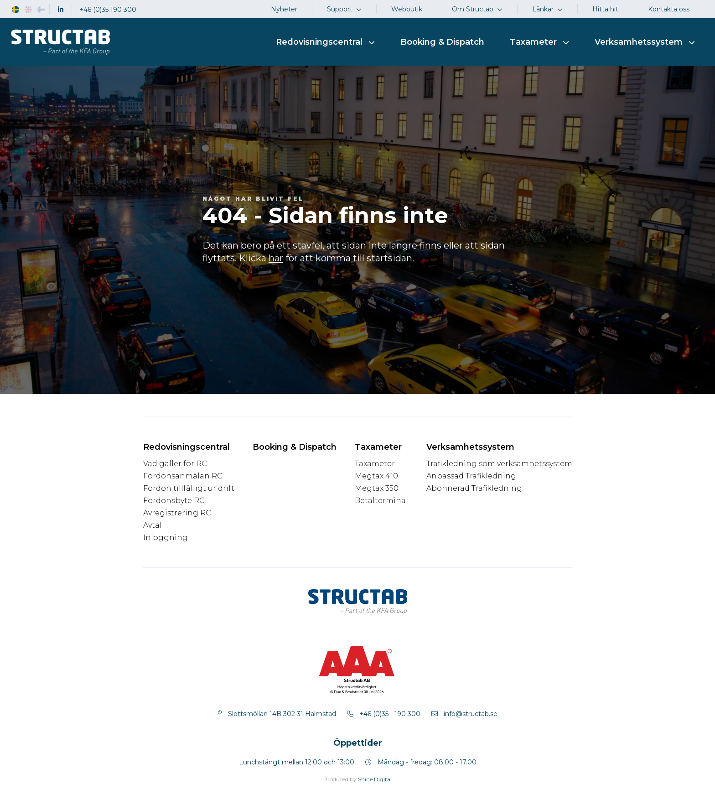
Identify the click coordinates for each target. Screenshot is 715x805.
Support (344, 9)
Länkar (547, 9)
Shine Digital (375, 779)
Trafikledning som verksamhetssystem (499, 463)
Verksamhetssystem (645, 42)
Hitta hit (605, 9)
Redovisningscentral (325, 42)
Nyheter (284, 9)
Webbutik (406, 9)
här (276, 258)
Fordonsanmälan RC (183, 476)
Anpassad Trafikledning (471, 476)
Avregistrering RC (177, 513)
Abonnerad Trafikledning (474, 488)
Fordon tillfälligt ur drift (188, 488)
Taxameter (539, 42)
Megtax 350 (377, 488)
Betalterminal (381, 500)
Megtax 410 (376, 476)
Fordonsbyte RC (174, 500)
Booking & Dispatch (442, 42)
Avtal (152, 525)
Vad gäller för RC (175, 463)
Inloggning (165, 537)
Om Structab (477, 9)
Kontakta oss (668, 9)
